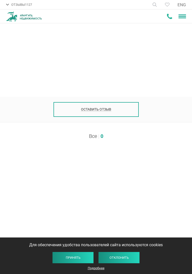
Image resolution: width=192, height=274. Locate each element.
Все (93, 136)
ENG (182, 4)
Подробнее (96, 268)
